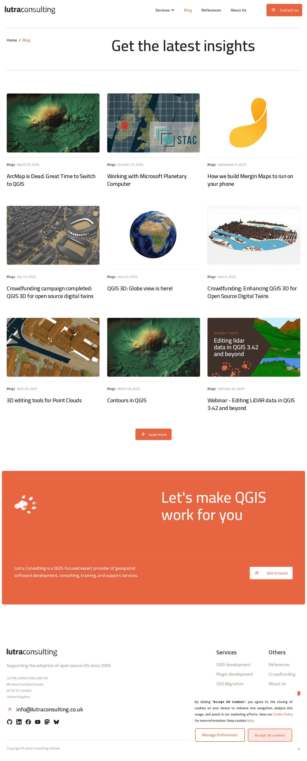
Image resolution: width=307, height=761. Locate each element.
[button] (165, 10)
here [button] (250, 720)
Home (12, 40)
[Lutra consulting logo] (54, 10)
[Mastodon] (47, 722)
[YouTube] (38, 722)
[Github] (9, 722)
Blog (188, 10)
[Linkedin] (19, 722)
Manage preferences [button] (220, 734)
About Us (238, 10)
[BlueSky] (56, 722)
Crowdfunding (282, 674)
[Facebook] (28, 722)
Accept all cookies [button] (270, 735)
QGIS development (233, 664)
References (211, 10)
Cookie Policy (283, 714)
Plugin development (234, 674)
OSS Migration (229, 683)
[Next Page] (153, 434)
